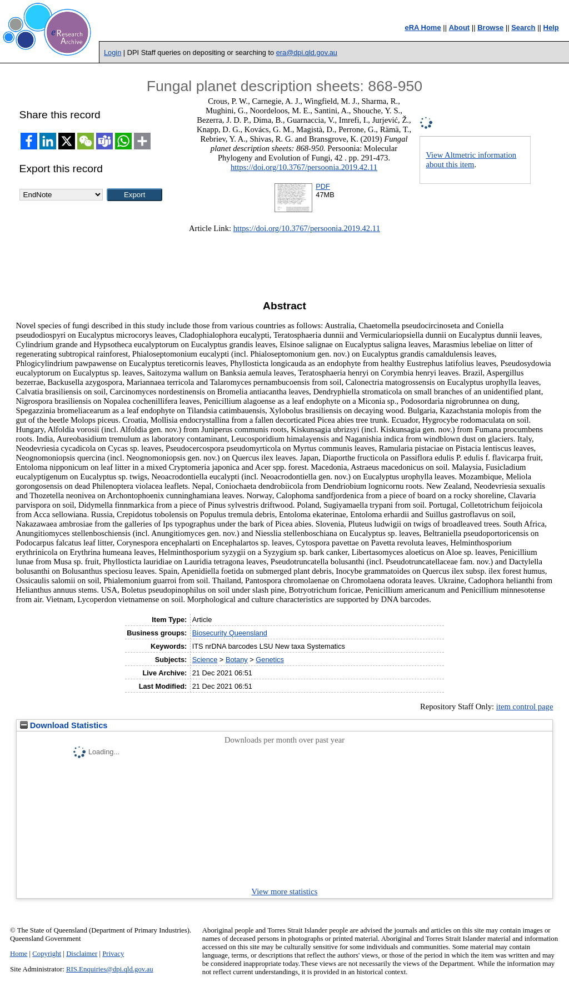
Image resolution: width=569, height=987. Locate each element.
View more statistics (285, 891)
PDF (323, 186)
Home (18, 954)
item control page (524, 706)
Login (112, 52)
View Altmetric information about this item (471, 160)
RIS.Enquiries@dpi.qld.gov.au (109, 969)
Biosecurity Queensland (229, 633)
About (459, 27)
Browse (490, 27)
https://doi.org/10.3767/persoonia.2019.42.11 (304, 167)
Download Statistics (64, 725)
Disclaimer (81, 954)
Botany (237, 659)
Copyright (46, 954)
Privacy (113, 954)
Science (205, 659)
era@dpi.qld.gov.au (306, 52)
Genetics (270, 659)
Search (523, 27)
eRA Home (423, 27)
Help (551, 27)
